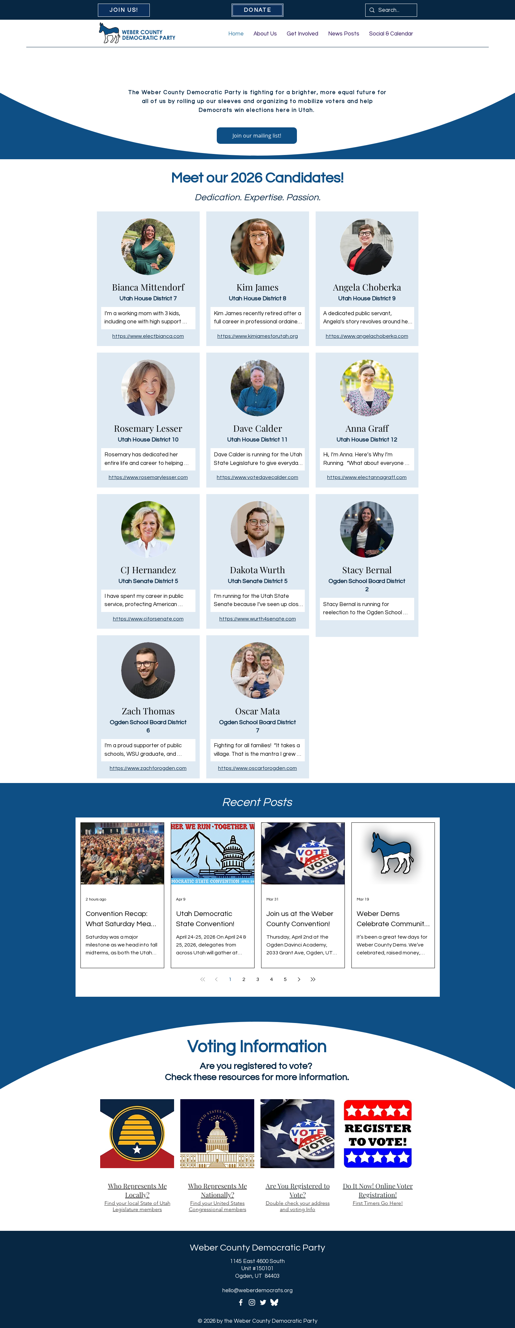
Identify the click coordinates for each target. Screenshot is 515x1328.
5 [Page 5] (285, 979)
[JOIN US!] (124, 10)
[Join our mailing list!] (257, 135)
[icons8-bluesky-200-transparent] (274, 1302)
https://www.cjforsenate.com (148, 618)
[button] (265, 34)
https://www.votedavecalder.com (257, 477)
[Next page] (299, 979)
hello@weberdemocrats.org (257, 1291)
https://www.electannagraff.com (367, 477)
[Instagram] (252, 1302)
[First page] (203, 979)
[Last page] (313, 979)
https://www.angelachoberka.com (367, 336)
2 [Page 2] (243, 979)
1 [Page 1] (230, 979)
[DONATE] (257, 10)
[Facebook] (240, 1302)
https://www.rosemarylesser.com (148, 477)
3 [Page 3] (257, 979)
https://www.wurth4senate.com (257, 618)
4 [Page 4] (271, 979)
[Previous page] (216, 979)
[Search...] (390, 10)
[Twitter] (263, 1302)
